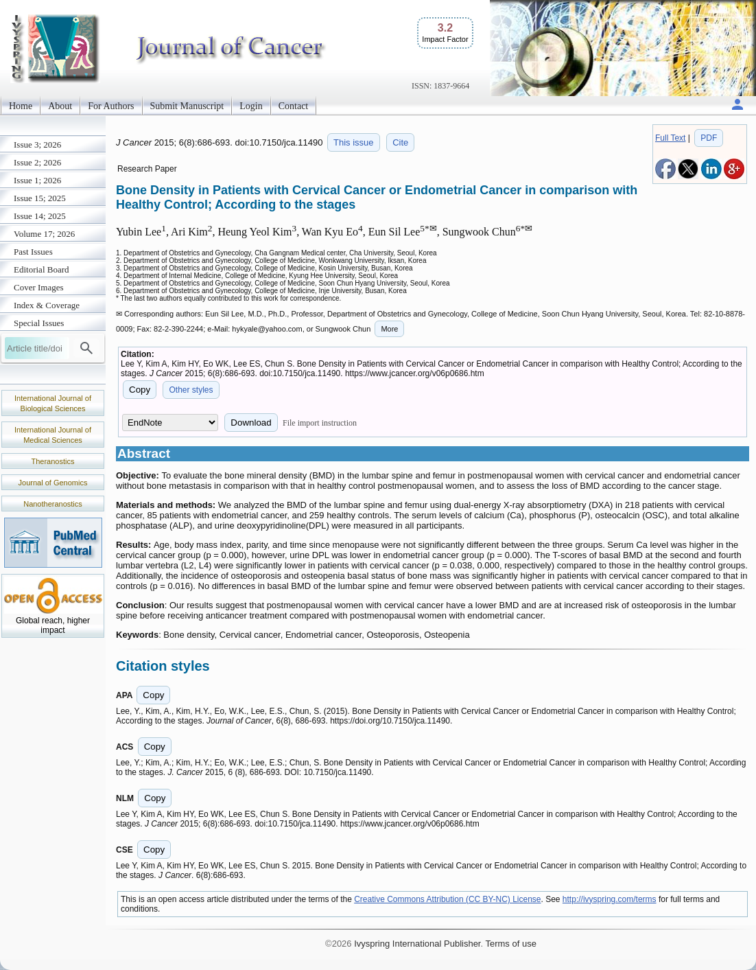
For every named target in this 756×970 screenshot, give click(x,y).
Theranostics (53, 461)
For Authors (111, 106)
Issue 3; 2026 (37, 144)
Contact (294, 106)
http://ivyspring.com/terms (610, 899)
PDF (708, 138)
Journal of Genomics (53, 482)
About (60, 106)
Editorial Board (41, 269)
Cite (400, 142)
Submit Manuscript (187, 106)
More (389, 329)
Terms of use (510, 943)
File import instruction (320, 423)
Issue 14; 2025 (40, 216)
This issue (353, 142)
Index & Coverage (47, 305)
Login (250, 106)
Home (20, 106)
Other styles (191, 390)
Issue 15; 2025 (40, 198)
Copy (139, 389)
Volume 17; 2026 (44, 234)
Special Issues (39, 323)
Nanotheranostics (52, 504)
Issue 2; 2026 (37, 162)
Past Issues (33, 251)
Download (251, 422)
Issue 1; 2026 (37, 180)
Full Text (670, 138)
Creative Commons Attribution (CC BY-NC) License (447, 899)
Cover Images (39, 287)
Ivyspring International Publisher (417, 943)
